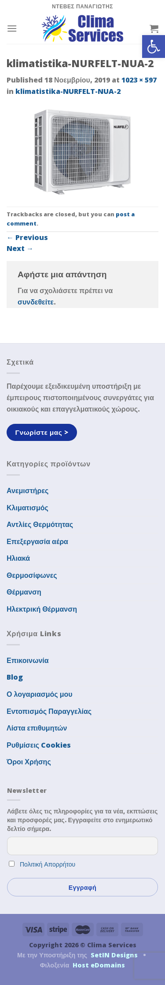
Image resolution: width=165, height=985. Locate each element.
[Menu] (12, 28)
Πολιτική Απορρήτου (47, 864)
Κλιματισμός (27, 507)
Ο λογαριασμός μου (40, 694)
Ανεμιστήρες (27, 490)
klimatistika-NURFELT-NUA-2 (68, 91)
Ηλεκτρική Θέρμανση (42, 609)
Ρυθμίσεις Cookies (39, 745)
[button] (153, 46)
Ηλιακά (18, 558)
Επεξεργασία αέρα (37, 541)
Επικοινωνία (28, 660)
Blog (15, 677)
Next (20, 248)
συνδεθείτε (36, 302)
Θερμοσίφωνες (32, 575)
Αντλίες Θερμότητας (40, 524)
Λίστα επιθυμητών (37, 728)
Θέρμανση (24, 592)
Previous (27, 237)
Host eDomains (99, 965)
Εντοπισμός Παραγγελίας (49, 711)
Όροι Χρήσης (29, 762)
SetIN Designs (114, 955)
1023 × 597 (139, 80)
